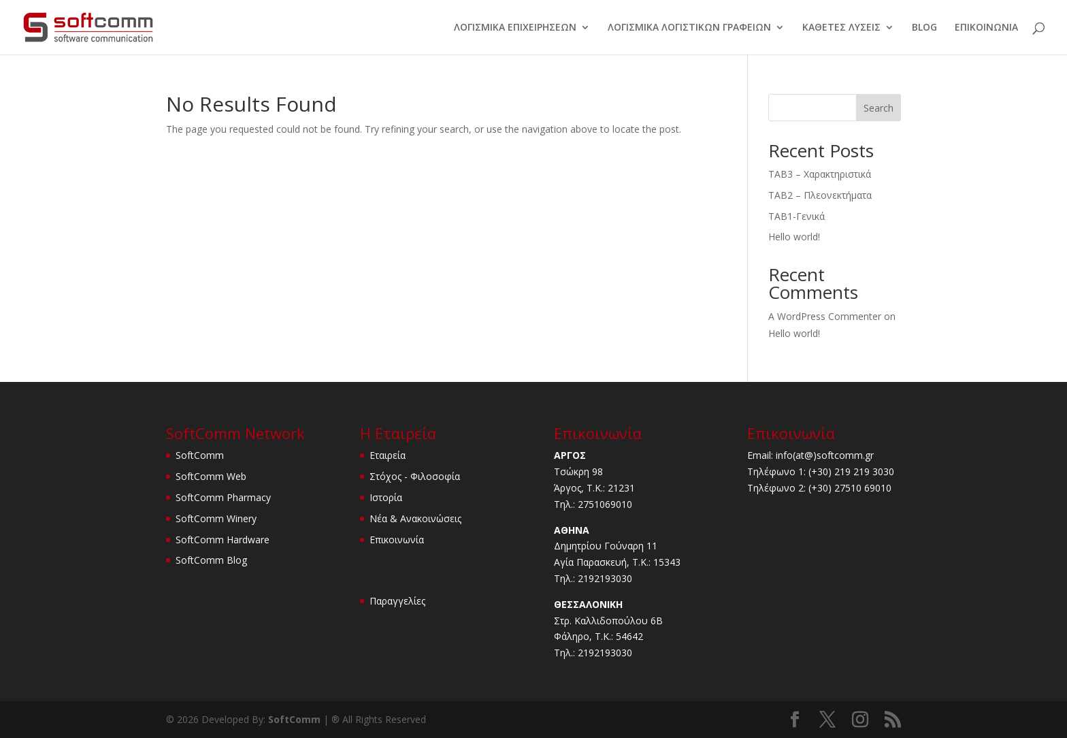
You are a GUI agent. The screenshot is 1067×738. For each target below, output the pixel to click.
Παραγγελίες (397, 600)
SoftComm (200, 455)
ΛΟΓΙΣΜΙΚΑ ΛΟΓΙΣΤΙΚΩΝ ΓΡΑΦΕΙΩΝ (689, 27)
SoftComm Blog (211, 560)
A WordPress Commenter (824, 316)
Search (878, 107)
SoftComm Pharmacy (223, 497)
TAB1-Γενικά (796, 216)
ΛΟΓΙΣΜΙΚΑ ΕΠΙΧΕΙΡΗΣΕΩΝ (515, 27)
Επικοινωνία (397, 539)
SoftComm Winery (216, 518)
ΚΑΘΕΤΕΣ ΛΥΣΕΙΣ (841, 27)
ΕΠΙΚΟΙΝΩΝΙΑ (986, 27)
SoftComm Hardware (222, 539)
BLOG (924, 27)
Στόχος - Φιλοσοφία (415, 476)
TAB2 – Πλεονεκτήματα (820, 195)
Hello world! (794, 236)
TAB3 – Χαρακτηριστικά (819, 173)
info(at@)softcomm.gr (825, 455)
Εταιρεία (388, 455)
